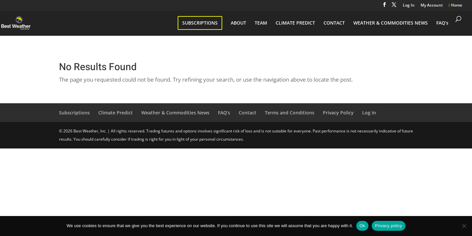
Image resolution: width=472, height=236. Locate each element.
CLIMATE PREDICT (295, 23)
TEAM (261, 23)
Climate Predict (115, 112)
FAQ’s (442, 23)
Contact (247, 112)
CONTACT (334, 23)
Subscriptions (74, 112)
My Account (432, 5)
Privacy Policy (338, 112)
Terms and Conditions (289, 112)
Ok (362, 225)
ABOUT (238, 23)
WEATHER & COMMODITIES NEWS (390, 23)
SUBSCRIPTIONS (200, 23)
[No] (464, 226)
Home (455, 5)
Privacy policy (388, 225)
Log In (409, 5)
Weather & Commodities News (175, 112)
